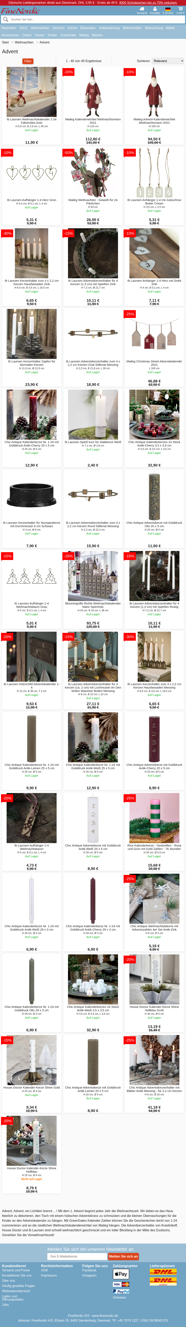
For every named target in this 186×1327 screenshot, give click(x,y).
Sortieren (143, 61)
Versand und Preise (16, 1270)
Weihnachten (40, 28)
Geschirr (59, 28)
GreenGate (68, 35)
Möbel (170, 28)
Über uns (8, 1280)
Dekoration (88, 28)
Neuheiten (9, 28)
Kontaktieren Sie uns (17, 1275)
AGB (44, 1270)
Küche (72, 28)
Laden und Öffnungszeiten (12, 1298)
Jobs (5, 1304)
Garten (40, 35)
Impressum (49, 1275)
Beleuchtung (154, 28)
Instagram (89, 1275)
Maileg (84, 35)
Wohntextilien (132, 28)
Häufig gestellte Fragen (18, 1286)
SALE (23, 28)
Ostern (27, 35)
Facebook (89, 1270)
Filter (28, 61)
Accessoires (10, 35)
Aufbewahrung (109, 28)
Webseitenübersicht (16, 1291)
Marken (97, 35)
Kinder (52, 35)
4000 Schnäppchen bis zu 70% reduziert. (148, 2)
